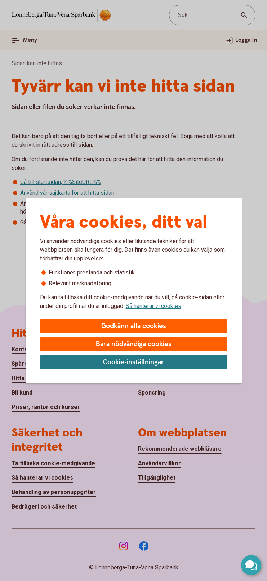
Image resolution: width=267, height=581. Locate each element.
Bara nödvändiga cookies (134, 344)
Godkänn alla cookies (133, 326)
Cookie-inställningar (133, 362)
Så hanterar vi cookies (153, 306)
